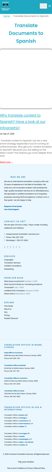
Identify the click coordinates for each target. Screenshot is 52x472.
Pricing (7, 315)
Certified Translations (12, 266)
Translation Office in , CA (17, 421)
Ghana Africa (9, 293)
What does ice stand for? (14, 281)
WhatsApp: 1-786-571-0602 (16, 240)
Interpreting (9, 269)
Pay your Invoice (26, 461)
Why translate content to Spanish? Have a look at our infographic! (22, 121)
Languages (8, 259)
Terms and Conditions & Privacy (20, 468)
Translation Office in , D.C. (18, 439)
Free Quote (8, 306)
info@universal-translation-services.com (21, 234)
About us (7, 309)
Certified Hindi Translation (14, 290)
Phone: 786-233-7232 (13, 237)
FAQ (5, 312)
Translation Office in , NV (17, 433)
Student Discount (11, 318)
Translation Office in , (18, 442)
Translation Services (12, 263)
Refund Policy (39, 468)
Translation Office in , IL (15, 418)
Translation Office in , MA (16, 415)
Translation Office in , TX (15, 426)
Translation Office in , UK (15, 445)
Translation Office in (14, 436)
